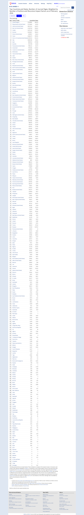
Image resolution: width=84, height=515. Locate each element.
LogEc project (32, 483)
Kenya (13, 280)
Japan (13, 55)
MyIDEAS (59, 3)
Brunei (13, 297)
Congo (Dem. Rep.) (16, 325)
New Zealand (15, 118)
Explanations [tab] (13, 15)
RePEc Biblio (63, 30)
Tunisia (13, 225)
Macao (13, 173)
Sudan (13, 394)
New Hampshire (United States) (19, 95)
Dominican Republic (16, 327)
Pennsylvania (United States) (18, 45)
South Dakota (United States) (18, 295)
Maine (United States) (17, 185)
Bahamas (14, 455)
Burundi (14, 380)
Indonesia (14, 211)
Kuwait (13, 292)
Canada (13, 30)
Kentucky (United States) (17, 144)
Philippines (14, 193)
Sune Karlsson (38, 483)
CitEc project (19, 469)
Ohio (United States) (16, 85)
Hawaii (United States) (17, 177)
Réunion (14, 262)
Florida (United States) (17, 97)
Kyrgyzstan (14, 351)
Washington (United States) (18, 114)
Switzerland (14, 47)
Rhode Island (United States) (18, 99)
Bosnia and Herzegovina (17, 360)
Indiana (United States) (17, 77)
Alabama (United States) (17, 160)
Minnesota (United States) (17, 79)
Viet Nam (14, 203)
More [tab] (24, 15)
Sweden (14, 57)
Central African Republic (17, 420)
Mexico (14, 154)
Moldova (14, 416)
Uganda (14, 323)
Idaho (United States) (16, 260)
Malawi (13, 384)
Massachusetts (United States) (18, 24)
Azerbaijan (14, 282)
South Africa (15, 171)
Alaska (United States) (17, 270)
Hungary (14, 168)
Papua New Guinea (16, 423)
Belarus (14, 372)
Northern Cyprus (15, 307)
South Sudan (15, 439)
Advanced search (71, 10)
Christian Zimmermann (43, 484)
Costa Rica (14, 238)
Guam (13, 445)
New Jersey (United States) (18, 59)
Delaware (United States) (17, 162)
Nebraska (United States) (17, 179)
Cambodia (14, 370)
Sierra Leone (15, 388)
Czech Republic (15, 142)
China (13, 63)
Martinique (14, 313)
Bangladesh (14, 232)
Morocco (14, 272)
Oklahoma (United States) (17, 169)
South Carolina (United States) (18, 134)
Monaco (14, 378)
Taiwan (13, 138)
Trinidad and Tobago (16, 337)
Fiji (13, 329)
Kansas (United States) (17, 164)
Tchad (13, 463)
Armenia (14, 333)
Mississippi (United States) (18, 197)
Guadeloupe (15, 410)
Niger (13, 421)
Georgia (14, 240)
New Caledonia (15, 390)
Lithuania (14, 231)
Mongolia (14, 286)
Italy (13, 40)
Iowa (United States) (16, 148)
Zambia (14, 374)
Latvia (13, 236)
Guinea (13, 400)
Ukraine (14, 268)
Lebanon (14, 209)
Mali (13, 437)
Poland (13, 152)
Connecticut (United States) (18, 49)
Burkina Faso (15, 319)
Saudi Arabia (15, 254)
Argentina (14, 132)
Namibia (14, 425)
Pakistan (14, 201)
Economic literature (22, 3)
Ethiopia (14, 276)
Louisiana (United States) (17, 158)
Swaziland (14, 396)
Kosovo (13, 386)
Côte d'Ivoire (15, 252)
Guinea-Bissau (15, 429)
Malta (13, 290)
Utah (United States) (16, 128)
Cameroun (14, 266)
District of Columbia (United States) (20, 38)
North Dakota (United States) (18, 258)
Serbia (13, 299)
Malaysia (14, 175)
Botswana (14, 368)
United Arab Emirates (17, 146)
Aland (13, 364)
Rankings (43, 3)
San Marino (14, 418)
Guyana (13, 457)
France (13, 36)
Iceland (14, 221)
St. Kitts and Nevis (16, 459)
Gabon (13, 431)
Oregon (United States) (17, 150)
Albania (14, 317)
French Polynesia (16, 349)
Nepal (13, 321)
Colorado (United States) (17, 120)
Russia (13, 140)
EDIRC (51, 471)
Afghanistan (15, 357)
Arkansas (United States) (17, 205)
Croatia (13, 250)
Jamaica (14, 284)
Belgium (14, 75)
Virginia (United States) (17, 73)
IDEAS (25, 514)
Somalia (14, 376)
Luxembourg (15, 91)
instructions (12, 475)
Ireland (13, 122)
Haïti (13, 404)
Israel (13, 71)
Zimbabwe (14, 366)
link (26, 477)
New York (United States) (17, 28)
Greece (13, 124)
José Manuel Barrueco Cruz (29, 480)
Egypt (13, 207)
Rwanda (14, 362)
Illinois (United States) (17, 34)
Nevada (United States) (17, 189)
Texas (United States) (16, 53)
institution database (23, 484)
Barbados (14, 294)
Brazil (13, 108)
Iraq (13, 414)
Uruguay (14, 195)
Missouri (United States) (17, 69)
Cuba (13, 433)
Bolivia (13, 274)
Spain (13, 42)
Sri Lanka (14, 278)
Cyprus (13, 166)
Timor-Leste (15, 451)
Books (62, 19)
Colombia (14, 156)
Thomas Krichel (26, 485)
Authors (30, 3)
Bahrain (14, 345)
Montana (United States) (17, 229)
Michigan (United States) (17, 61)
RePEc (26, 468)
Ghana (13, 244)
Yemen (13, 453)
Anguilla (14, 398)
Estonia (14, 219)
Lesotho (14, 353)
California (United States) (17, 26)
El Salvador (14, 461)
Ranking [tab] (19, 15)
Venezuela (14, 213)
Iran (13, 264)
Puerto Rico (14, 339)
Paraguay (14, 402)
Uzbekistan (14, 305)
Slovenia (14, 223)
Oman (13, 303)
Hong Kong (14, 116)
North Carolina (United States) (18, 67)
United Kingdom (15, 22)
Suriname (14, 311)
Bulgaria (14, 256)
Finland (14, 126)
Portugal (14, 110)
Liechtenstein (15, 301)
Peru (13, 187)
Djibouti (14, 408)
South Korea (15, 105)
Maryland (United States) (17, 65)
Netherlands (15, 51)
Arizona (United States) (17, 106)
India (13, 130)
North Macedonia (16, 288)
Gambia (14, 435)
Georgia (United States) (17, 81)
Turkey (13, 136)
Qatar (13, 242)
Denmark (14, 87)
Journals (62, 15)
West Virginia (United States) (18, 199)
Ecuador (14, 248)
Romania (14, 227)
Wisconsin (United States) (17, 89)
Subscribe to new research (66, 28)
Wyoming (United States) (17, 183)
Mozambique (15, 335)
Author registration (65, 32)
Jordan (13, 315)
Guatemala (14, 309)
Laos (13, 443)
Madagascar (14, 427)
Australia (14, 44)
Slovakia (14, 234)
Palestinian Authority (16, 343)
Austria (13, 93)
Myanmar (14, 449)
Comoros (14, 441)
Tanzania (14, 341)
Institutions (36, 3)
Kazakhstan (14, 217)
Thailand (14, 191)
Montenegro (15, 412)
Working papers (64, 13)
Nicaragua (14, 465)
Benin (13, 382)
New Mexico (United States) (18, 215)
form (29, 475)
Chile (13, 112)
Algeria (13, 331)
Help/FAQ (49, 3)
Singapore (14, 103)
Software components (65, 17)
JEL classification (64, 23)
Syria (13, 447)
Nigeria (14, 246)
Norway (14, 83)
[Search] (72, 7)
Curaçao (14, 406)
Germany (14, 32)
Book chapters (64, 21)
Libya (13, 392)
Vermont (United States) (17, 181)
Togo (13, 355)
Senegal (14, 347)
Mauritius (14, 358)
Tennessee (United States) (18, 101)
